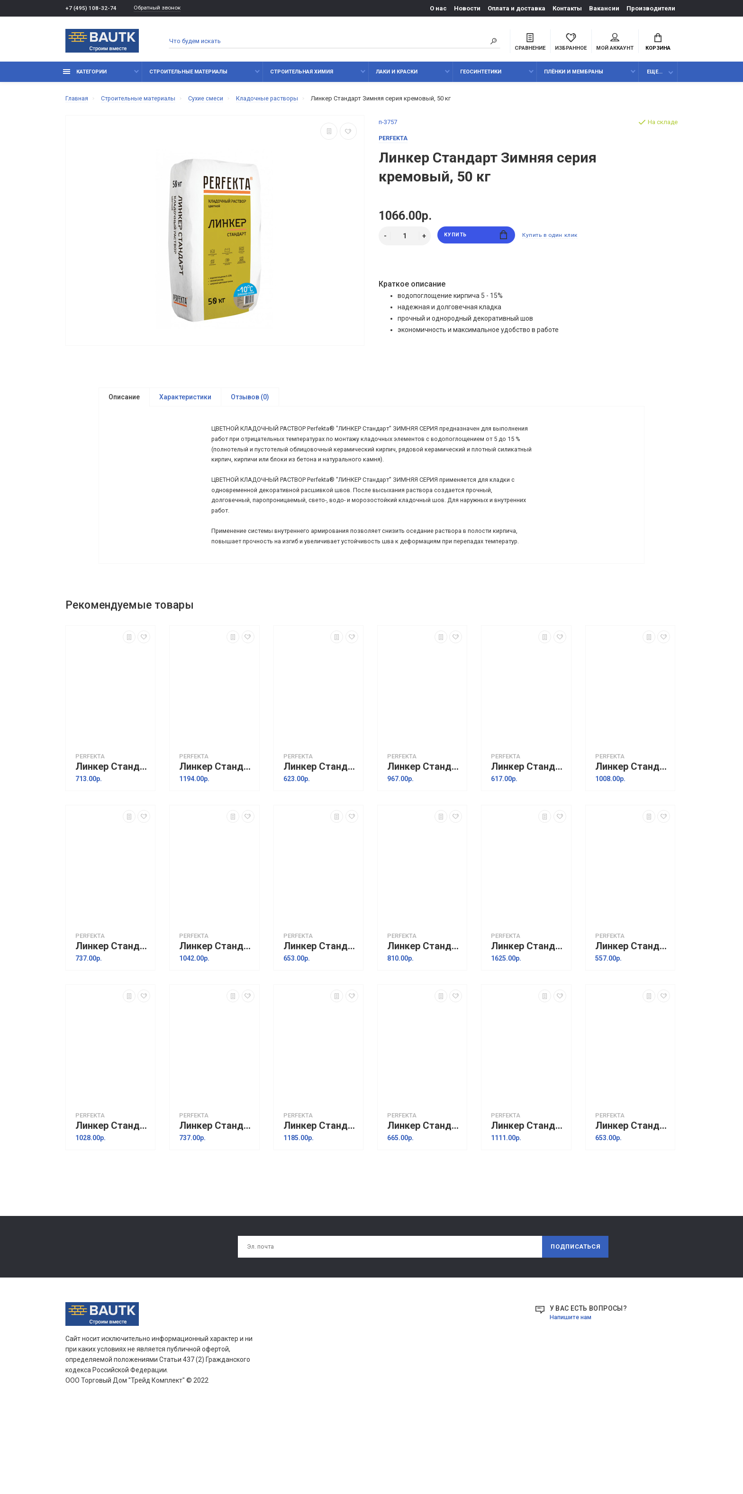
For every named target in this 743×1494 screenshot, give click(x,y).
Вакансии (604, 8)
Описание (124, 402)
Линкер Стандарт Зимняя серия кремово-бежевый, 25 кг (320, 841)
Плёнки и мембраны (573, 77)
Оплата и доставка (516, 8)
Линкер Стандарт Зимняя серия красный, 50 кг (216, 841)
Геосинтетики (480, 77)
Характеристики (185, 402)
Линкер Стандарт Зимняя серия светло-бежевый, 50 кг (112, 1200)
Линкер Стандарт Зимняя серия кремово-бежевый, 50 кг (424, 841)
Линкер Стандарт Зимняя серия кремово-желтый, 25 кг (528, 841)
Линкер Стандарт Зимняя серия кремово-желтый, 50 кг (632, 841)
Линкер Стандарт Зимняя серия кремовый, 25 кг (320, 1020)
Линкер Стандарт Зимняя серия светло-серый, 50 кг (528, 1200)
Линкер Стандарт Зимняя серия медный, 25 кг (424, 1020)
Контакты (567, 8)
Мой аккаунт (615, 43)
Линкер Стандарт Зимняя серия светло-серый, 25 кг (424, 1200)
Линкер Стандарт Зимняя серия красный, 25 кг (112, 841)
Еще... (654, 77)
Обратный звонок (162, 8)
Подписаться (574, 1322)
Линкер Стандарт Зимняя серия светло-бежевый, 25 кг (632, 1020)
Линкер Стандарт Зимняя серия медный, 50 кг (528, 1020)
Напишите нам (573, 1393)
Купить (476, 241)
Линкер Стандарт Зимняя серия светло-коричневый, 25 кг (216, 1200)
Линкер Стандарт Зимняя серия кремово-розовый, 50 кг (216, 1020)
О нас (438, 8)
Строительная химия (301, 77)
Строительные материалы (188, 77)
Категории (85, 77)
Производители (650, 8)
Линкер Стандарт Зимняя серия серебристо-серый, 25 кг (632, 1200)
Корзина (658, 43)
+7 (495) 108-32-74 (91, 8)
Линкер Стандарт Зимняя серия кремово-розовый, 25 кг (112, 1020)
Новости (467, 8)
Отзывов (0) (250, 402)
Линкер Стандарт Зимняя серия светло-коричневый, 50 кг (320, 1200)
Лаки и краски (396, 77)
